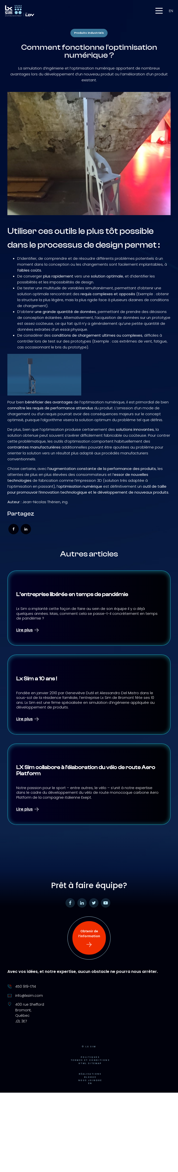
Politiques (90, 1060)
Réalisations (90, 1076)
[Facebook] (13, 529)
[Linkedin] (26, 529)
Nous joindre (90, 1083)
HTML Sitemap (90, 1066)
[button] (159, 10)
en (171, 10)
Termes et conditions (90, 1063)
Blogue (90, 1080)
